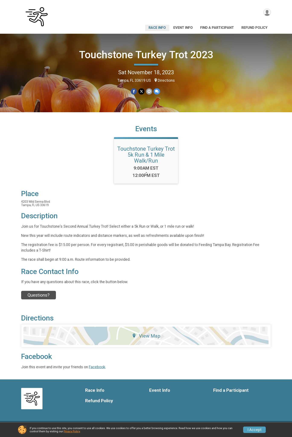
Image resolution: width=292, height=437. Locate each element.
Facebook (97, 369)
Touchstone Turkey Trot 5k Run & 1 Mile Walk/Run (146, 157)
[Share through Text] (156, 91)
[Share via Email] (149, 91)
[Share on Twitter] (141, 91)
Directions (166, 80)
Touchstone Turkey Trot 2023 (146, 55)
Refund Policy (254, 28)
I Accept (254, 430)
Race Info (157, 28)
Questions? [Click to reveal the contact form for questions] (39, 297)
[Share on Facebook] (134, 91)
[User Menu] (267, 12)
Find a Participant (217, 28)
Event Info (183, 28)
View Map (146, 338)
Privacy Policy (72, 431)
